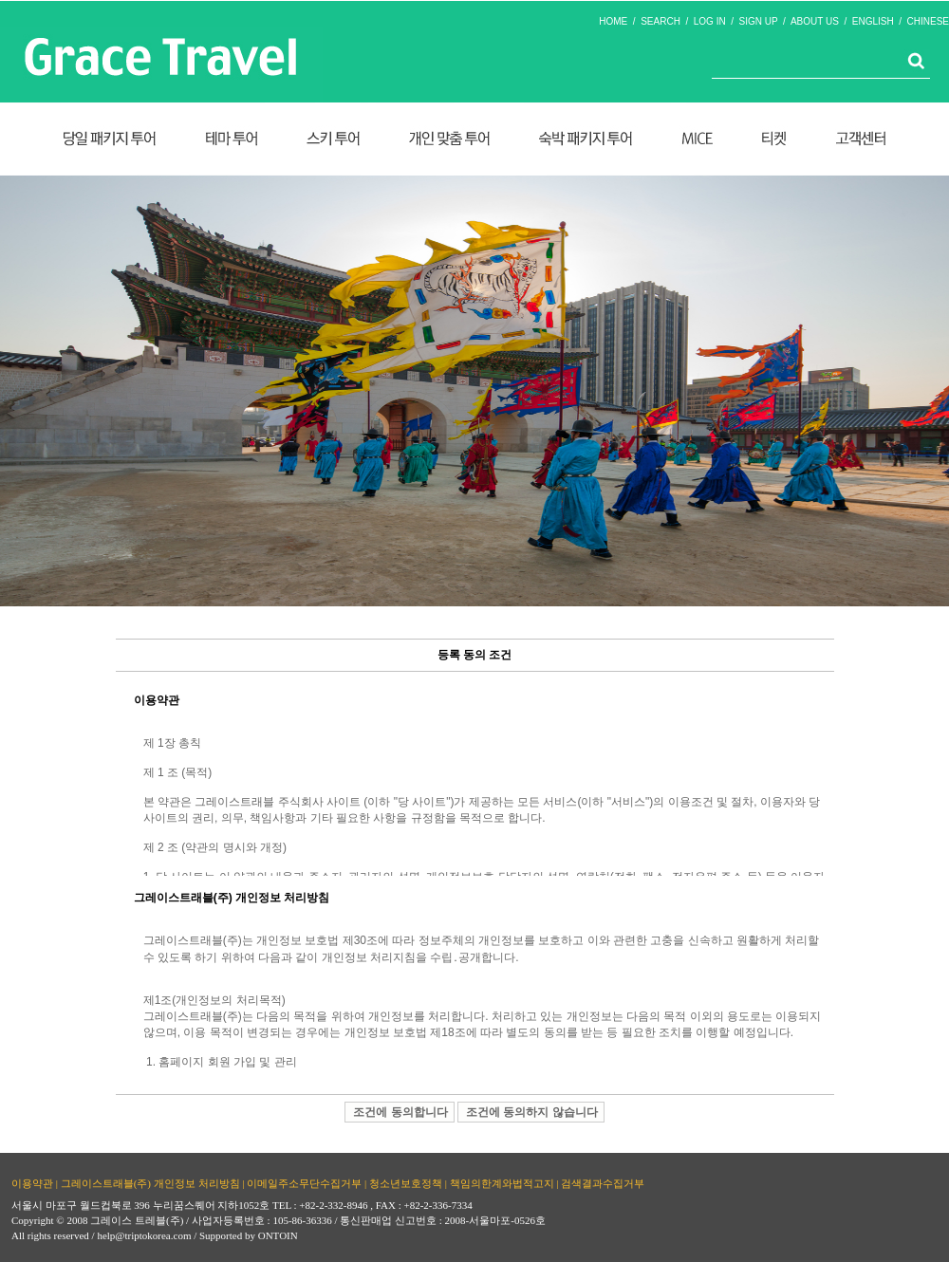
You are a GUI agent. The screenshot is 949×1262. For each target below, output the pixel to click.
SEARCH (660, 21)
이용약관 (32, 1183)
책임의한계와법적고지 (502, 1183)
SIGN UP (758, 21)
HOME (613, 21)
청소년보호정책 (405, 1183)
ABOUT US (815, 21)
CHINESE (928, 21)
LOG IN (710, 21)
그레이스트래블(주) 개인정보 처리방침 (150, 1183)
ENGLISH (873, 21)
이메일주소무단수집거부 (304, 1183)
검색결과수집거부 (602, 1183)
